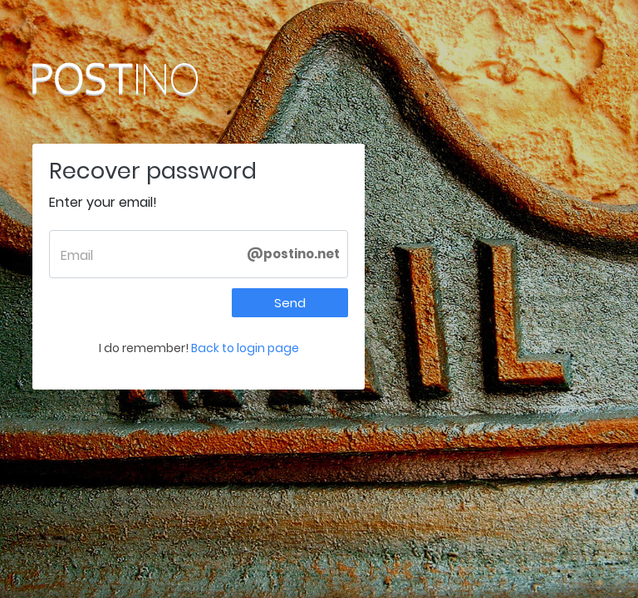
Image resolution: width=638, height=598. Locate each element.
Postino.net (148, 79)
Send (290, 302)
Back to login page (245, 348)
